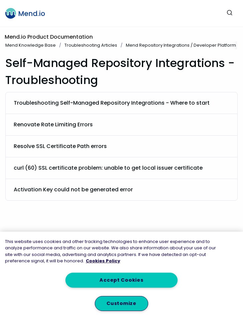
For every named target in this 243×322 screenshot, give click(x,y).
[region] (121, 277)
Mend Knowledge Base (30, 45)
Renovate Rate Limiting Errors (53, 124)
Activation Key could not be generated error (73, 189)
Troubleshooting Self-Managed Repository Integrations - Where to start (112, 103)
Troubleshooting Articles (90, 45)
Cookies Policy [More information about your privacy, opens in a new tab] (103, 261)
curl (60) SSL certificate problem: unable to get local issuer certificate (108, 168)
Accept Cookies (121, 280)
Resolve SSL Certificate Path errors (60, 146)
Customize (121, 303)
